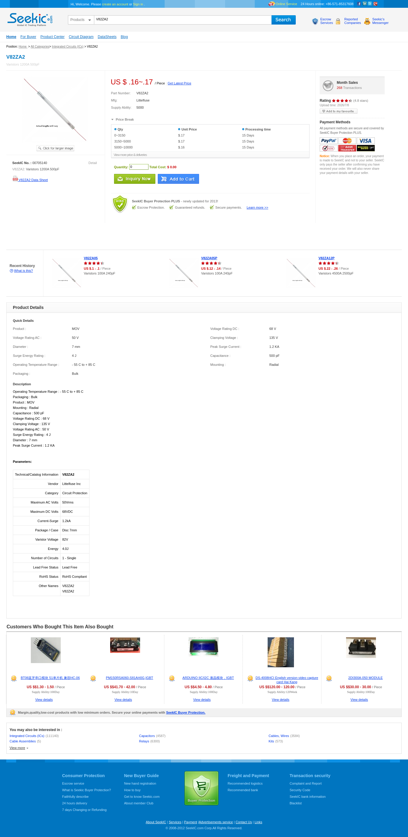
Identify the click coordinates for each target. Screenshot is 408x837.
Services (175, 822)
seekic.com (29, 18)
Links (258, 822)
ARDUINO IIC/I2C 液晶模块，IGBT (208, 678)
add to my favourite (338, 111)
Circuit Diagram (81, 37)
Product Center (52, 37)
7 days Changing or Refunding (84, 810)
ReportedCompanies (352, 21)
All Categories (40, 46)
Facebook (359, 4)
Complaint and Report (306, 783)
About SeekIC (156, 822)
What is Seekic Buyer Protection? (86, 790)
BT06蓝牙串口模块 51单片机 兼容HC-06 (50, 678)
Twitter (370, 4)
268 (339, 88)
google (375, 4)
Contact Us (244, 822)
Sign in (138, 4)
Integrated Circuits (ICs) (68, 46)
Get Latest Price (179, 83)
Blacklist (296, 803)
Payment (190, 822)
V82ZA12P (326, 258)
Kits (276, 741)
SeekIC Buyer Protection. (185, 712)
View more (17, 748)
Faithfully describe (75, 796)
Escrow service (73, 783)
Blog (124, 37)
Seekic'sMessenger (380, 21)
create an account (115, 4)
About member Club (139, 803)
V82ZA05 (91, 258)
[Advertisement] (109, 236)
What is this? (23, 270)
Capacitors (152, 736)
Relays (149, 741)
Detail (93, 163)
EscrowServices (326, 21)
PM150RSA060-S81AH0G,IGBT (129, 678)
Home (11, 37)
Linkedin (365, 4)
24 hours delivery (74, 803)
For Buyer (28, 37)
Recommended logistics (245, 783)
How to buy (132, 790)
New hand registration (140, 783)
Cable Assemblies (25, 741)
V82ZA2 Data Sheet (30, 180)
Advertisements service (216, 822)
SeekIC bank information (308, 796)
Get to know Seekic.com (142, 796)
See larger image (55, 148)
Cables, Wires (284, 736)
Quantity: (121, 167)
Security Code (300, 790)
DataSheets (107, 37)
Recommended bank (243, 790)
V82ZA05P (209, 258)
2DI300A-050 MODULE (365, 678)
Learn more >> (257, 207)
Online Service (286, 4)
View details (44, 699)
